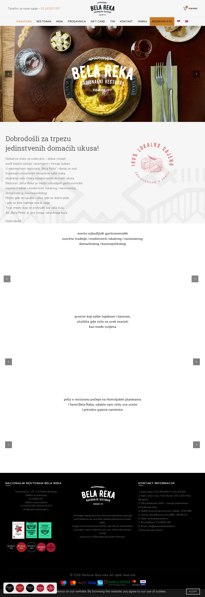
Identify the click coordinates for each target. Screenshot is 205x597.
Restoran (43, 21)
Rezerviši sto (162, 21)
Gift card (98, 21)
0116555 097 (50, 8)
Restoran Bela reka (95, 575)
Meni (59, 21)
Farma (142, 21)
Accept (193, 591)
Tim (112, 21)
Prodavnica (77, 21)
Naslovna (24, 21)
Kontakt (126, 21)
